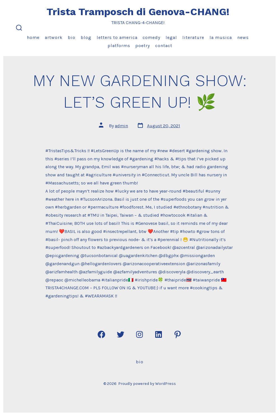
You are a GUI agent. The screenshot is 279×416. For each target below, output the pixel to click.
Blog (86, 37)
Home (33, 37)
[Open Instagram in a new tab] (139, 334)
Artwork (53, 37)
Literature (193, 37)
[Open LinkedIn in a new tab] (159, 334)
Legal (171, 37)
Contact (163, 45)
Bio (71, 37)
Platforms (119, 45)
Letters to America (117, 37)
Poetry (142, 45)
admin (121, 125)
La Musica (221, 37)
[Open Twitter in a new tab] (120, 334)
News (243, 37)
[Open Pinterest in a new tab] (178, 334)
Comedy (151, 37)
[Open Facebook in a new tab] (101, 334)
